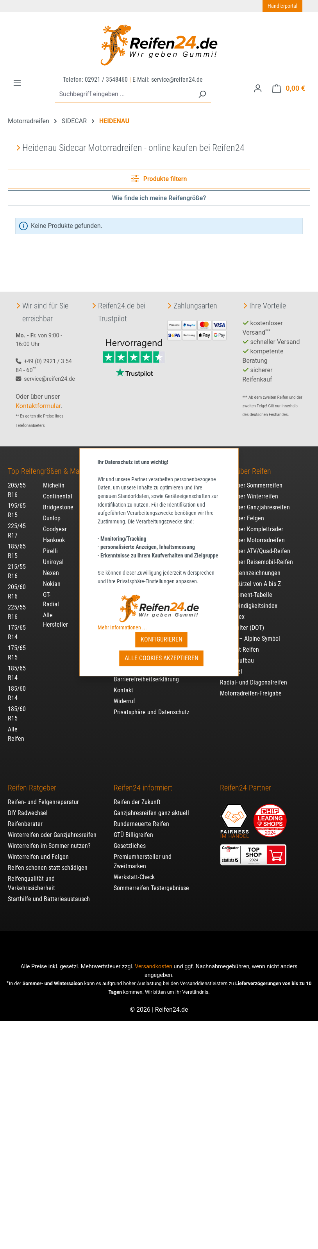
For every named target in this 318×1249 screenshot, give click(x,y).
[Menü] (17, 83)
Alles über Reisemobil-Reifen (256, 553)
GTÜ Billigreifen (133, 826)
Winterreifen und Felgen (38, 848)
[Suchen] (202, 94)
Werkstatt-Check (134, 869)
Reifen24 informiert (143, 779)
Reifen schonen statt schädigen (48, 859)
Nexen (51, 564)
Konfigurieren (161, 639)
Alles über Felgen (242, 510)
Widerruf (124, 693)
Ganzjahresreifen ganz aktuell (151, 804)
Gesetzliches (130, 837)
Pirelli (50, 543)
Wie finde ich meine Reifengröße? (159, 198)
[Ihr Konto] (257, 88)
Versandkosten (153, 958)
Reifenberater (25, 815)
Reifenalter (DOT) (242, 619)
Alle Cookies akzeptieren (161, 658)
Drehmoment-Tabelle (246, 586)
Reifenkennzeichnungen (250, 564)
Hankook (54, 532)
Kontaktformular (38, 397)
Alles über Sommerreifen (251, 477)
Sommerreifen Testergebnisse (151, 879)
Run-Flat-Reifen (239, 641)
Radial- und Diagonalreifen (253, 674)
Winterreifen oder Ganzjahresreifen (52, 826)
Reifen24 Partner (245, 779)
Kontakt (123, 682)
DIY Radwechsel (28, 804)
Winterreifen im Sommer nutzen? (49, 837)
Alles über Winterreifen (249, 488)
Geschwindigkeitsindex (248, 597)
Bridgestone (58, 499)
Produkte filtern (159, 178)
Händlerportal (282, 6)
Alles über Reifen (245, 463)
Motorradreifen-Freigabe (251, 685)
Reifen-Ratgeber (32, 779)
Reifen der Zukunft (137, 793)
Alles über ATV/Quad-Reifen (255, 543)
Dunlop (52, 510)
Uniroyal (53, 553)
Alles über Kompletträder (251, 521)
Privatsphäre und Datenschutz (151, 704)
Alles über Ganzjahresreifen (255, 499)
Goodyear (55, 521)
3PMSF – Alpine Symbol (250, 630)
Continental (57, 488)
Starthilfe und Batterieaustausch (49, 890)
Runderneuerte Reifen (141, 815)
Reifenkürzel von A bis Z (250, 575)
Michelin (53, 477)
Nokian (52, 575)
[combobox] (124, 94)
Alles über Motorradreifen (252, 532)
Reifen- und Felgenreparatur (43, 793)
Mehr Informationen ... (122, 627)
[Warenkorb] (288, 89)
